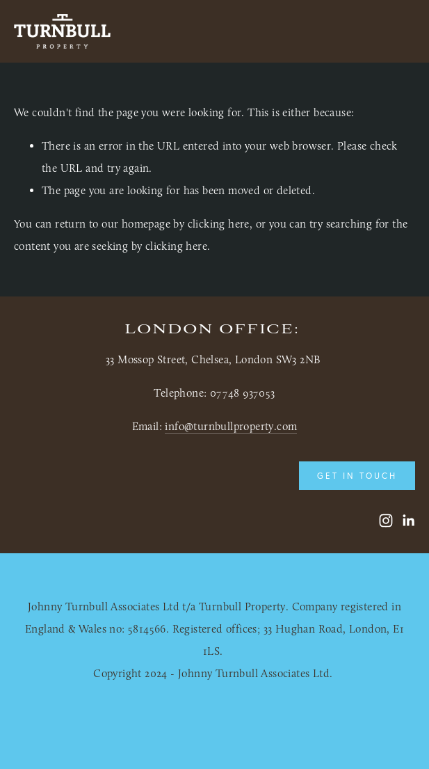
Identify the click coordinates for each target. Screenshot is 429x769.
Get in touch (357, 475)
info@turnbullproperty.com (231, 426)
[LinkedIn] (408, 521)
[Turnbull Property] (386, 521)
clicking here (219, 223)
